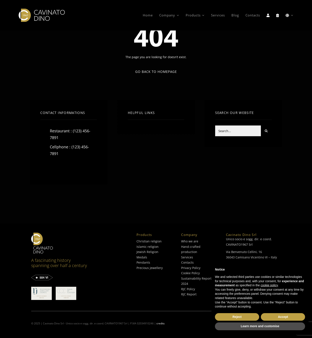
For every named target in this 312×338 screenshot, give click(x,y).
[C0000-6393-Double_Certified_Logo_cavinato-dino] (66, 288)
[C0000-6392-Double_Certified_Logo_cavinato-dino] (41, 288)
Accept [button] (283, 317)
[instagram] (69, 167)
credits (160, 323)
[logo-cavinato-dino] (42, 10)
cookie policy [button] (269, 285)
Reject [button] (237, 317)
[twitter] (57, 167)
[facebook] (45, 167)
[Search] (266, 131)
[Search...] (238, 131)
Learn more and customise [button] (260, 326)
